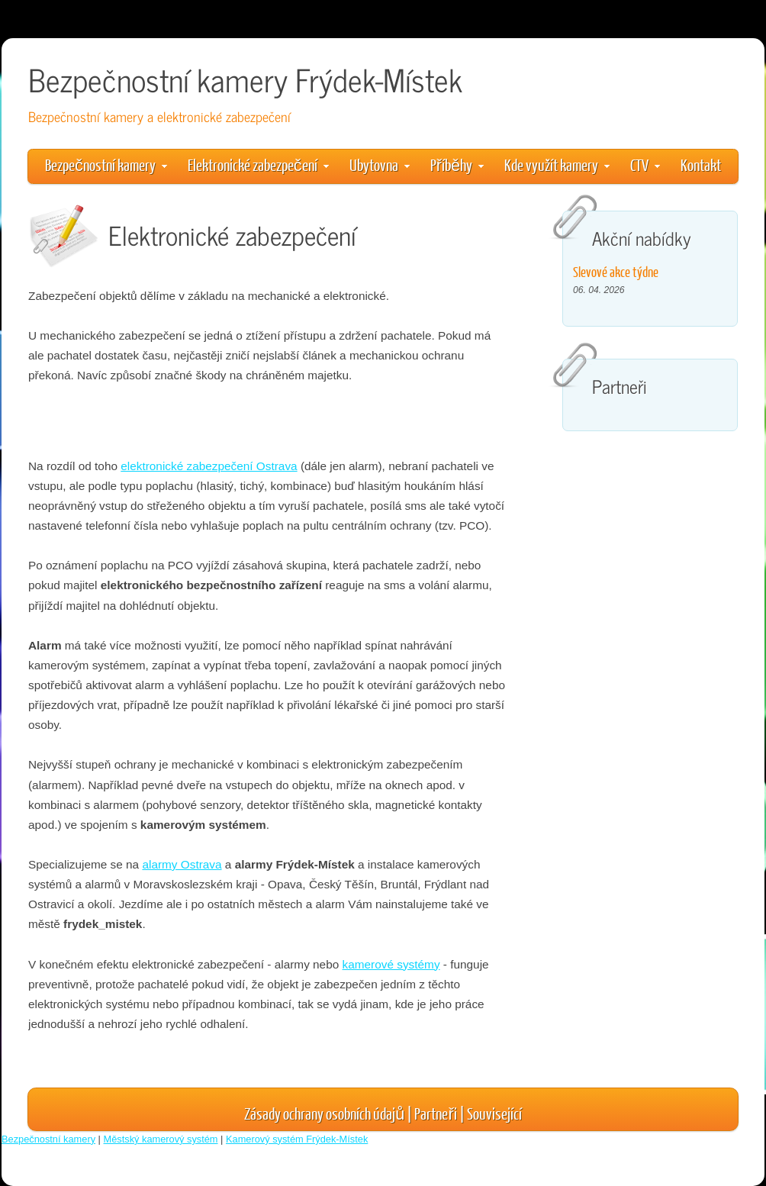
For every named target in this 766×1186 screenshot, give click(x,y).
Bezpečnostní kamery (106, 164)
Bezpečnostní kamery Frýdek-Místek (245, 79)
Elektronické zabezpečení (258, 164)
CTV (645, 164)
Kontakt (701, 164)
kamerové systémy (391, 964)
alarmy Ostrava (181, 864)
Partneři (435, 1113)
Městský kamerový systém (161, 1139)
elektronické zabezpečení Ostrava (209, 465)
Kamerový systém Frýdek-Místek (297, 1139)
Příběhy (457, 164)
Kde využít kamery (557, 164)
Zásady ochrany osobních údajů (324, 1113)
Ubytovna (379, 164)
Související (494, 1113)
